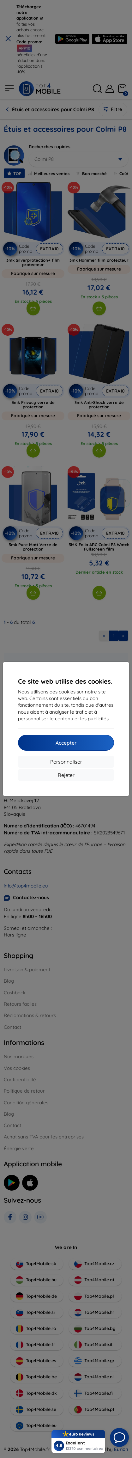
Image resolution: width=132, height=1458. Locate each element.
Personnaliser (66, 762)
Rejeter (66, 775)
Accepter (66, 743)
